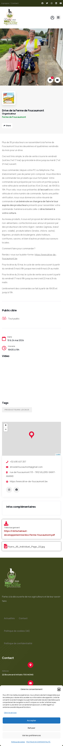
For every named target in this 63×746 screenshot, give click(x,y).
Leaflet (58, 454)
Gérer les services (10, 712)
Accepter (31, 720)
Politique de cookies (18, 742)
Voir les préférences (31, 735)
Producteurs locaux (17, 410)
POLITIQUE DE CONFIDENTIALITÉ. (38, 742)
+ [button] (6, 425)
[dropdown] (58, 17)
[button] (59, 689)
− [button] (6, 430)
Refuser (31, 728)
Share (7, 125)
